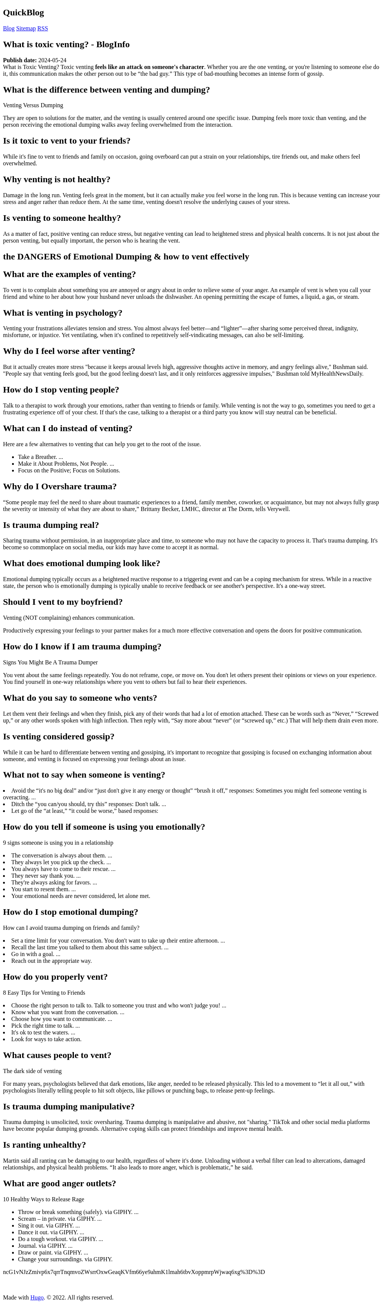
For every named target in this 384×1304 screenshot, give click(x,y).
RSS (43, 28)
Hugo (37, 1297)
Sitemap (26, 28)
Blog (9, 28)
